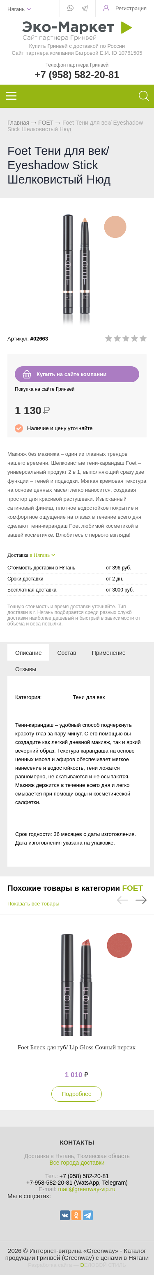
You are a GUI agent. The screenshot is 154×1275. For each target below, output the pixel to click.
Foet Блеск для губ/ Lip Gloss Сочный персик (77, 1047)
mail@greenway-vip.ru (86, 1189)
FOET (45, 122)
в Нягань (40, 555)
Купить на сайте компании (71, 374)
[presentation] (28, 652)
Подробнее (77, 1094)
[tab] (28, 652)
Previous (122, 900)
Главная (18, 122)
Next (141, 900)
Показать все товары (33, 904)
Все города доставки (76, 1162)
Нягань (16, 9)
